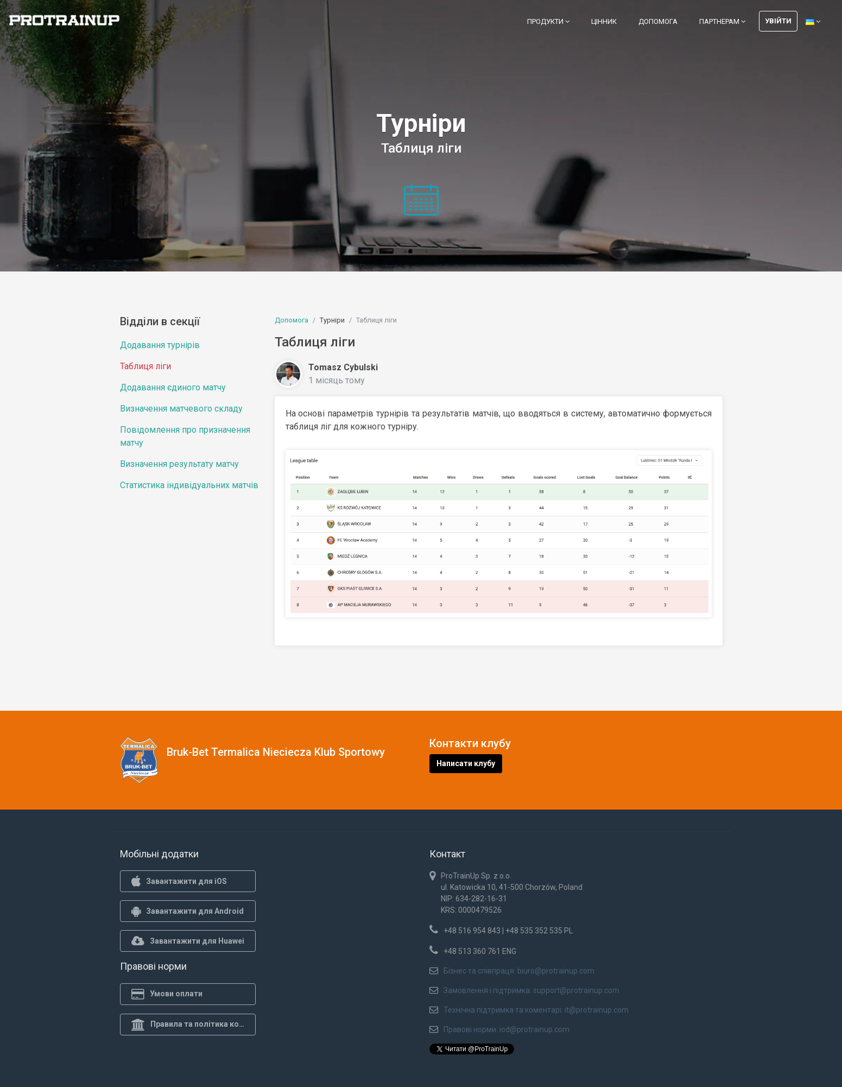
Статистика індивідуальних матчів (189, 485)
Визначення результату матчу (179, 464)
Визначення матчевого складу (181, 408)
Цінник (604, 21)
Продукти (548, 21)
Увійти (778, 21)
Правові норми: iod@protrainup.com (506, 1029)
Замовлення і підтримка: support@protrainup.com (531, 990)
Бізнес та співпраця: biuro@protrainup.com (519, 970)
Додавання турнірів (160, 345)
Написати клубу (465, 763)
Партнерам (722, 21)
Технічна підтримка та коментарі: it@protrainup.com (536, 1010)
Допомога (658, 21)
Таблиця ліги (145, 366)
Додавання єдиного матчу (173, 387)
